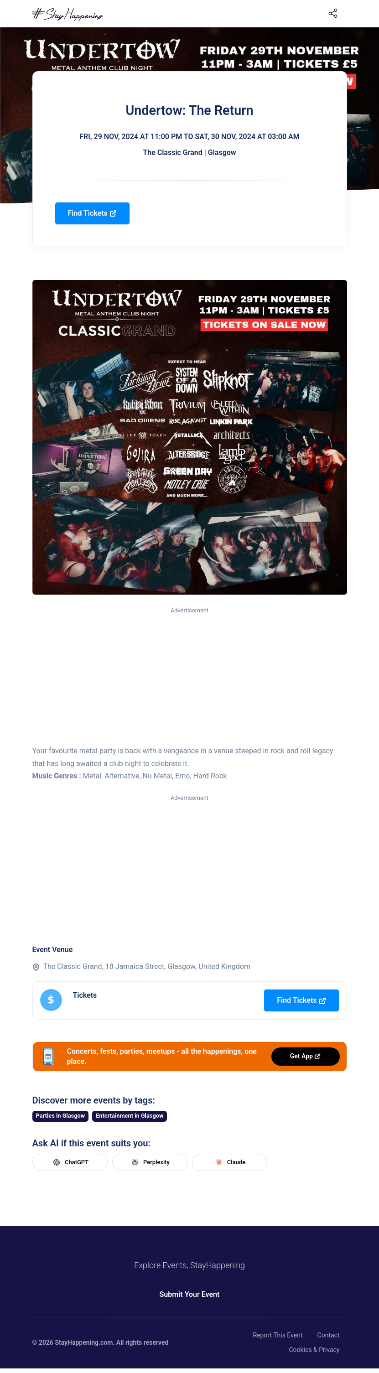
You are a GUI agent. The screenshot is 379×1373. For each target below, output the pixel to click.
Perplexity (150, 1162)
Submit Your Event (190, 1294)
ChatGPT (69, 1162)
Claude (229, 1162)
